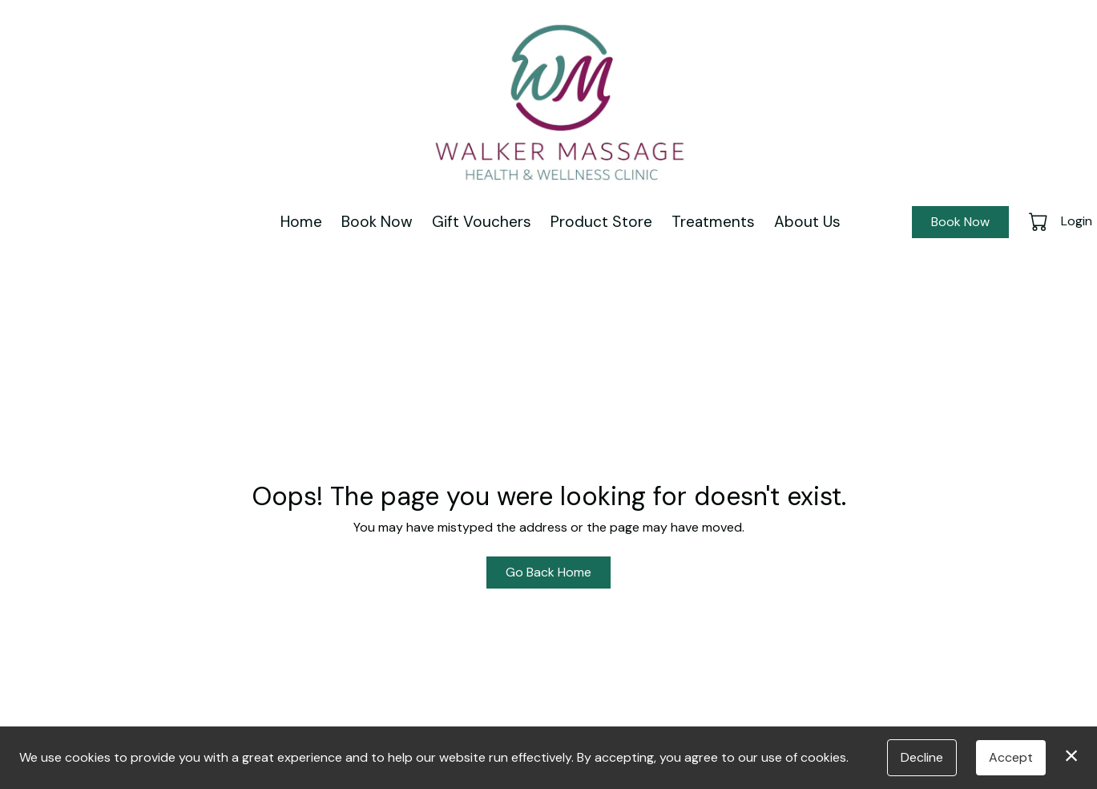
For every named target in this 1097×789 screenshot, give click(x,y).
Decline (922, 757)
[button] (1040, 221)
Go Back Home (548, 572)
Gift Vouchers (481, 222)
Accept (1011, 757)
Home (301, 222)
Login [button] (1076, 220)
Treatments (713, 222)
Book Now (377, 222)
